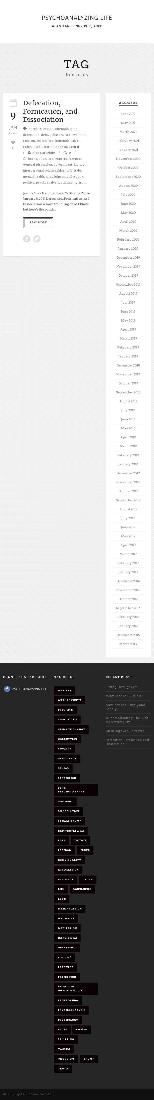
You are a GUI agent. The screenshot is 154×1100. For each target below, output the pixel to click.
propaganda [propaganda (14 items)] (68, 1000)
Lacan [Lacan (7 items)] (87, 879)
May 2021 (128, 123)
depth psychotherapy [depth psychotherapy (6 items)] (71, 789)
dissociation (61, 135)
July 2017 (128, 518)
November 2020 (128, 159)
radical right (32, 147)
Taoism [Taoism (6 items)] (64, 1049)
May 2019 (128, 320)
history (79, 164)
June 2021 (128, 114)
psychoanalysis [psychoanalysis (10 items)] (72, 1010)
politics (28, 182)
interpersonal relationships (44, 170)
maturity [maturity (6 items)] (66, 918)
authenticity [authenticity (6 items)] (69, 700)
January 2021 (128, 150)
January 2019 (128, 356)
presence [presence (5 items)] (65, 967)
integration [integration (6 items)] (68, 869)
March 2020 (128, 230)
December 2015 (128, 635)
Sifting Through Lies (122, 687)
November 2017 (128, 482)
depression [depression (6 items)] (67, 778)
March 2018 (128, 446)
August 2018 (128, 401)
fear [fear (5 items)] (62, 840)
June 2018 (128, 419)
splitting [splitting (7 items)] (66, 1039)
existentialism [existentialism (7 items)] (71, 830)
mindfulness (55, 176)
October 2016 (128, 599)
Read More (38, 222)
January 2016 (128, 626)
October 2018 (128, 383)
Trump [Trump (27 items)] (88, 1058)
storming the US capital (61, 147)
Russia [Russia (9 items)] (81, 1029)
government (63, 164)
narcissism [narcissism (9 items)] (67, 937)
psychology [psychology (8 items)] (68, 1020)
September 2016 (128, 608)
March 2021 (128, 132)
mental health (33, 176)
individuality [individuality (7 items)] (69, 860)
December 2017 (128, 473)
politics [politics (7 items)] (65, 957)
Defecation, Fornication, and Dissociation (50, 111)
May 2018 (128, 428)
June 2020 (128, 204)
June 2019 (128, 311)
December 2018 (128, 365)
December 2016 (128, 581)
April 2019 (128, 329)
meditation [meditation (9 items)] (67, 928)
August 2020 (128, 186)
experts (61, 159)
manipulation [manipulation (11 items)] (70, 908)
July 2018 (128, 410)
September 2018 (128, 392)
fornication (45, 141)
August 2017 (128, 509)
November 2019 (128, 266)
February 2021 (128, 141)
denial (46, 135)
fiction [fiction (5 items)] (80, 840)
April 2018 (128, 437)
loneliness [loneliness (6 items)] (82, 889)
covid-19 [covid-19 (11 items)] (64, 748)
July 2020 (128, 195)
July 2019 (128, 302)
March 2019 (128, 338)
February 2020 (128, 239)
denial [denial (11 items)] (63, 768)
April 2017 (128, 545)
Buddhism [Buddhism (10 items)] (66, 709)
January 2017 (128, 572)
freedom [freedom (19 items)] (65, 850)
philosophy (75, 176)
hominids (62, 141)
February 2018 (128, 455)
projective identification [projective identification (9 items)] (70, 988)
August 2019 (128, 293)
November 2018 (128, 374)
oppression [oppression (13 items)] (67, 947)
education (46, 159)
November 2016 (128, 590)
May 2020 (128, 212)
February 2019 (128, 347)
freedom (75, 159)
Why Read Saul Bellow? (124, 696)
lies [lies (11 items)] (61, 889)
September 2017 (128, 500)
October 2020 (128, 168)
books (32, 159)
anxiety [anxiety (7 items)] (65, 690)
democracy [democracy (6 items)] (67, 758)
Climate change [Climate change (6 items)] (71, 729)
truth (82, 182)
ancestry (35, 129)
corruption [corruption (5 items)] (67, 739)
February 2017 (128, 563)
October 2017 (128, 491)
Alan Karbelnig (43, 153)
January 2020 (128, 248)
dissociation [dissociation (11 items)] (68, 811)
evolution (79, 135)
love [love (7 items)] (62, 898)
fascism (29, 141)
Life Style (73, 170)
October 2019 (128, 275)
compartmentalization (60, 129)
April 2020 (128, 221)
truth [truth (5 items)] (63, 1068)
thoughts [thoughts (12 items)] (66, 1058)
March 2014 (128, 644)
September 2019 (128, 284)
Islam (75, 141)
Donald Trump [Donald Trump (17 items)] (69, 821)
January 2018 (128, 464)
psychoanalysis (47, 182)
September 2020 (128, 177)
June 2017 (128, 527)
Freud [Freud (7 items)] (85, 850)
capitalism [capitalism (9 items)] (67, 719)
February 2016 (128, 617)
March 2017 (128, 554)
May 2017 (128, 536)
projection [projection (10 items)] (67, 977)
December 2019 (128, 257)
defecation (31, 135)
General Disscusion (37, 164)
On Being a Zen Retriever (125, 731)
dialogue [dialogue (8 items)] (65, 801)
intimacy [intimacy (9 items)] (66, 879)
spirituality (69, 182)
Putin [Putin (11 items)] (62, 1029)
